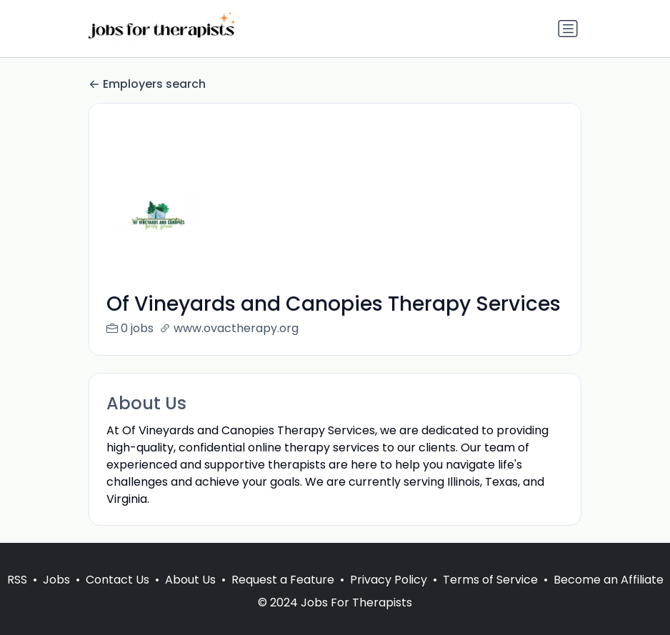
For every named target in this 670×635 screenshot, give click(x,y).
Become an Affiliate (609, 597)
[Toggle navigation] (567, 28)
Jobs (56, 597)
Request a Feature (282, 597)
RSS (17, 597)
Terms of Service (490, 597)
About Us (190, 597)
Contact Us (117, 597)
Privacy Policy (388, 597)
